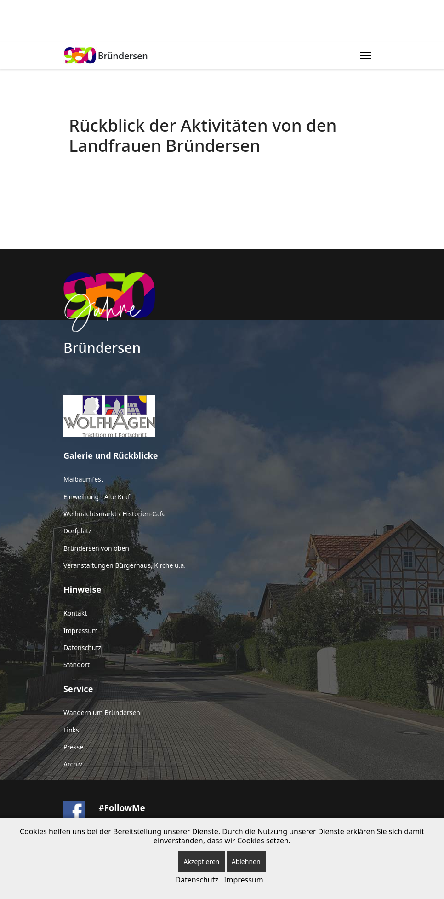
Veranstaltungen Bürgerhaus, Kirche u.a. (124, 565)
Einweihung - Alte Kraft (97, 496)
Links (71, 730)
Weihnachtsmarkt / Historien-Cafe (114, 513)
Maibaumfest (83, 479)
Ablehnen (246, 861)
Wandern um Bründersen (101, 712)
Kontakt (75, 613)
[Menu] (363, 55)
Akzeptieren (201, 861)
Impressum (80, 630)
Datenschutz (82, 647)
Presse (73, 747)
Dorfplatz (77, 530)
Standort (76, 664)
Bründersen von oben (96, 548)
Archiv (72, 764)
